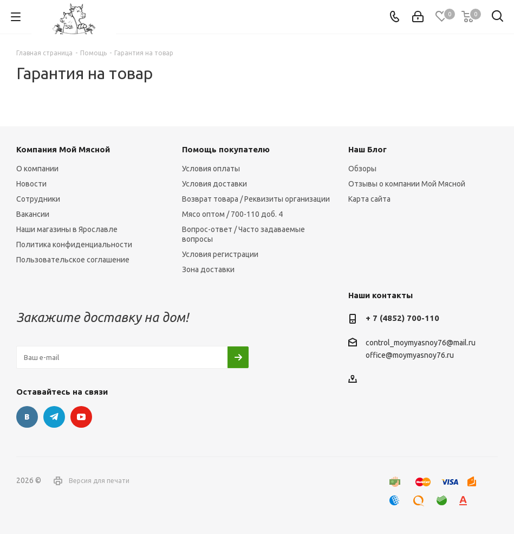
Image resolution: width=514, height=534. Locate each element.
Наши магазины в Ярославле (67, 229)
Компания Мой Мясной (63, 149)
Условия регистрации (220, 254)
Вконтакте (27, 417)
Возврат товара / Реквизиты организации (256, 199)
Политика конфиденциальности (74, 244)
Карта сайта (369, 199)
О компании (37, 168)
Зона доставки (208, 269)
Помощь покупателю (226, 149)
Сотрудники (38, 199)
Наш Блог (367, 149)
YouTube (81, 417)
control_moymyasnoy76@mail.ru (421, 342)
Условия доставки (214, 183)
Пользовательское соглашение (72, 259)
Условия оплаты (211, 168)
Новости (31, 183)
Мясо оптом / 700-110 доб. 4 (232, 214)
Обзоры (362, 168)
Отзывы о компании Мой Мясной (406, 183)
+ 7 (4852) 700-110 (402, 318)
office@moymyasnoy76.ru (410, 355)
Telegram (54, 417)
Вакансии (32, 214)
